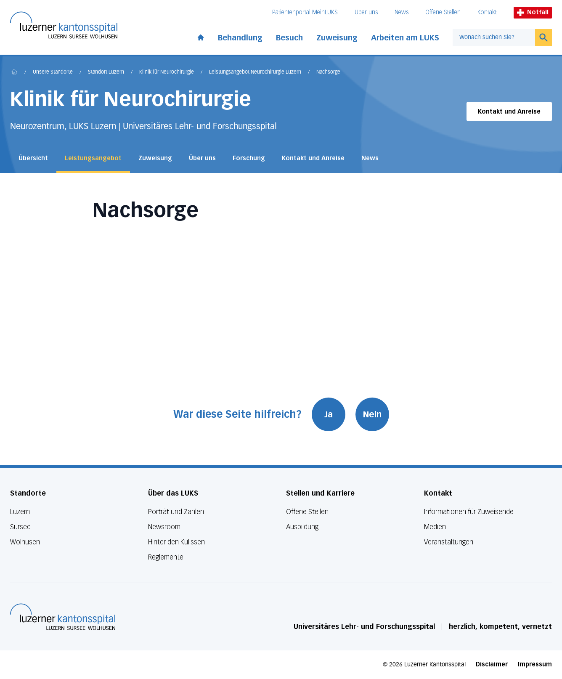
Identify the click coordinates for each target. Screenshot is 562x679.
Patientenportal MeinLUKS (305, 12)
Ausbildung (302, 527)
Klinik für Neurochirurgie (166, 72)
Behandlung (240, 37)
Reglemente (165, 557)
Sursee (20, 527)
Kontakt (487, 12)
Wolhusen (25, 542)
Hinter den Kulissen (176, 542)
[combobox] (494, 37)
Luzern (20, 512)
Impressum (535, 664)
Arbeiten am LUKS (405, 37)
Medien (435, 527)
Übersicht (33, 158)
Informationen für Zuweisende (469, 512)
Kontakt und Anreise (509, 111)
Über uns (366, 12)
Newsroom (164, 527)
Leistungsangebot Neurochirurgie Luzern (255, 72)
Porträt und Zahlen (176, 512)
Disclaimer (492, 664)
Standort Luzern (106, 72)
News (401, 12)
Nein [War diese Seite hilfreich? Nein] (372, 414)
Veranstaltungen (448, 542)
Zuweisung (337, 37)
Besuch (289, 37)
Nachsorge (328, 72)
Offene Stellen (443, 12)
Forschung (249, 158)
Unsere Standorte (53, 72)
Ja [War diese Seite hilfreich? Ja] (328, 414)
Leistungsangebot (93, 158)
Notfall (533, 12)
